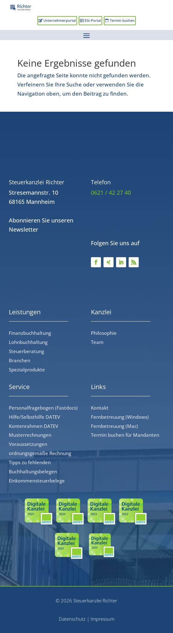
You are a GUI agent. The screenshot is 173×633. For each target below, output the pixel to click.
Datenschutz (72, 619)
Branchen (19, 360)
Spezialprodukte (27, 369)
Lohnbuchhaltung (28, 342)
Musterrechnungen (30, 435)
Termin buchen (122, 20)
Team (97, 342)
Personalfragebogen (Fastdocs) (43, 408)
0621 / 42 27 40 (111, 192)
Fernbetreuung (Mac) (114, 426)
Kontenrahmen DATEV (33, 426)
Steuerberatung (26, 351)
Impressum (102, 619)
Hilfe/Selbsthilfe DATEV (34, 417)
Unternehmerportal (59, 20)
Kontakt (100, 408)
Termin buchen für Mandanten (125, 435)
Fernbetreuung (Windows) (120, 417)
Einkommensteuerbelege (37, 480)
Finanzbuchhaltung (30, 333)
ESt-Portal (93, 20)
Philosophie (104, 333)
